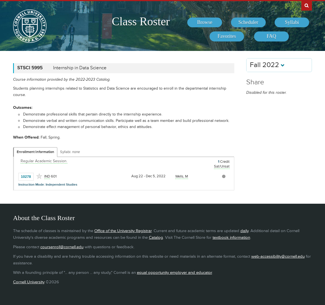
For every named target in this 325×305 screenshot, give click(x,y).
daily (244, 230)
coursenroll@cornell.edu (61, 247)
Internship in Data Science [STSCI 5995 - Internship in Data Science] (80, 68)
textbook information (231, 237)
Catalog (156, 237)
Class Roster (141, 21)
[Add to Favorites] (39, 176)
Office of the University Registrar (123, 230)
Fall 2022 (267, 65)
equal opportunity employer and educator (174, 272)
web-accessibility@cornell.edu (278, 256)
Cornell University (29, 282)
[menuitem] (204, 23)
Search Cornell (306, 5)
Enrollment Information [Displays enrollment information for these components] (35, 152)
